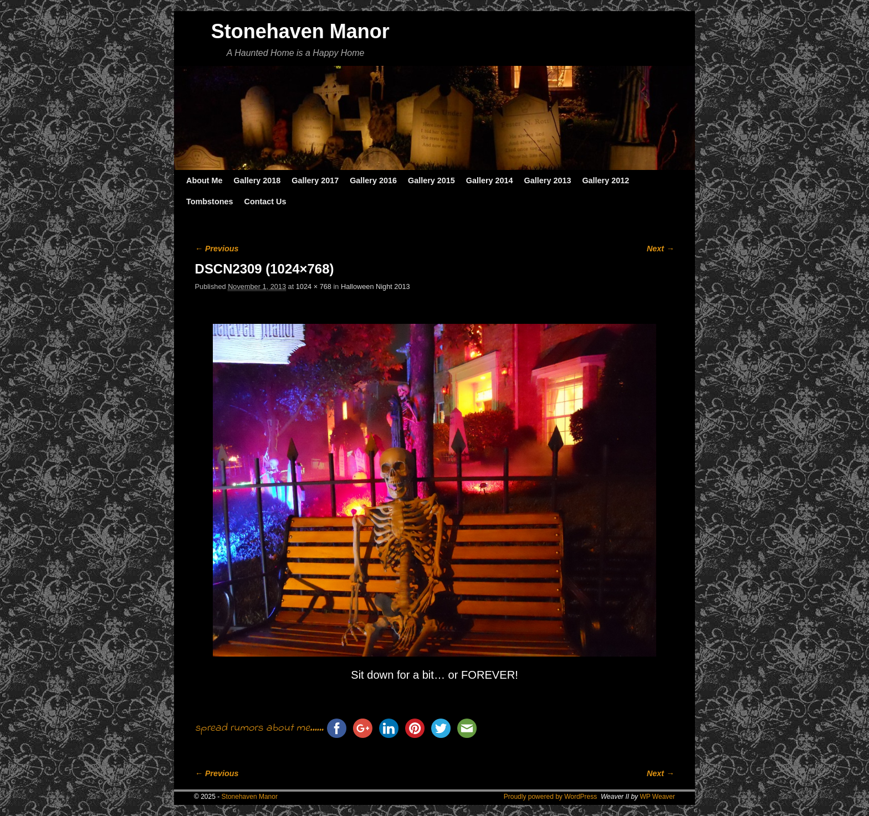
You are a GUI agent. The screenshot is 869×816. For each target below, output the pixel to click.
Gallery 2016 (373, 180)
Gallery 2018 (257, 180)
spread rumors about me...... (259, 728)
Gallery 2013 (547, 180)
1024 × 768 (313, 286)
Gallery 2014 (489, 180)
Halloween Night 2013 (375, 286)
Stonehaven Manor (300, 31)
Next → (660, 248)
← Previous (217, 248)
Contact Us (265, 201)
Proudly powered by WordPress (550, 796)
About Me (204, 180)
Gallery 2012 (605, 180)
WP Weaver (657, 796)
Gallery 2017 (315, 180)
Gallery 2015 (431, 180)
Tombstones (209, 201)
